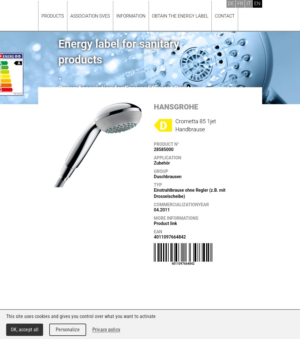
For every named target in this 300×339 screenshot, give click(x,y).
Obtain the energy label (180, 16)
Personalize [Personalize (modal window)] (67, 330)
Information (131, 16)
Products (53, 16)
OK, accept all (25, 330)
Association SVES (90, 16)
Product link (165, 223)
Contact (224, 16)
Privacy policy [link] (106, 330)
